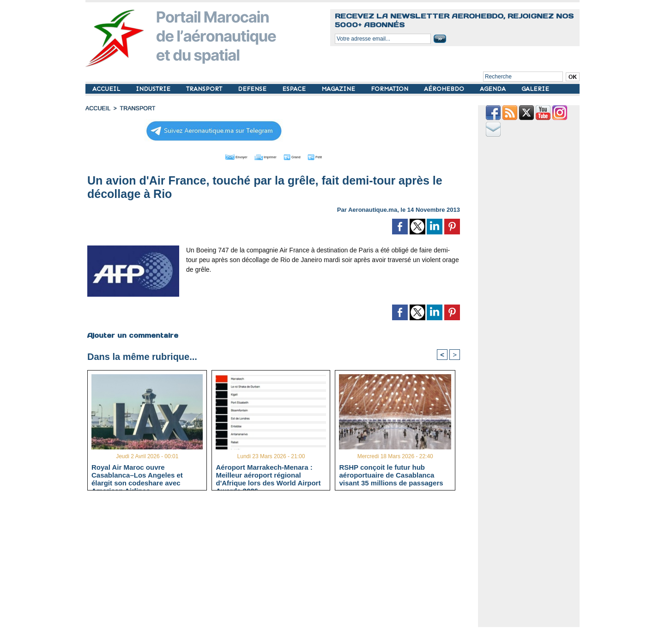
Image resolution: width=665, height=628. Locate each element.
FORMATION (390, 88)
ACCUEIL (107, 88)
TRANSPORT (205, 88)
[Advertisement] (280, 562)
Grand (301, 156)
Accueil (97, 108)
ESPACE (295, 88)
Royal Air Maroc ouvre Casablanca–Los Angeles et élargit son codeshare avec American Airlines (137, 474)
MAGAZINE (339, 88)
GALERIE (535, 88)
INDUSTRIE (154, 88)
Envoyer (221, 156)
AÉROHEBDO (445, 88)
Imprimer (263, 156)
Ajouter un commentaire (132, 334)
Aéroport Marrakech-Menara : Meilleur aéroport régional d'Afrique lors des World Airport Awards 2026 (268, 474)
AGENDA (494, 88)
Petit (333, 156)
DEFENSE (253, 88)
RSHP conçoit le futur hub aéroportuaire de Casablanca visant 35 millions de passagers (391, 474)
